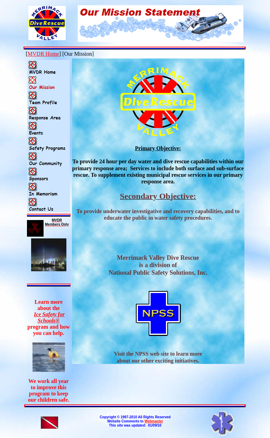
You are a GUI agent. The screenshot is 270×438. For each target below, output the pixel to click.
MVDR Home (43, 54)
